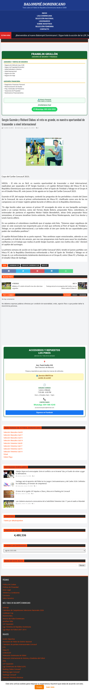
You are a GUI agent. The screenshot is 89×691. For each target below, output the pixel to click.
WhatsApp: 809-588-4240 (44, 405)
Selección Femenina (44, 26)
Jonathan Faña (8, 621)
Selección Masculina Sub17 (13, 435)
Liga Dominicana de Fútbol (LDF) (14, 666)
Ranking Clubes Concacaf (12, 669)
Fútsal (6, 454)
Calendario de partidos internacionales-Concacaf (20, 644)
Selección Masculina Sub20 (13, 432)
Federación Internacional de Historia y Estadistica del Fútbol (24, 658)
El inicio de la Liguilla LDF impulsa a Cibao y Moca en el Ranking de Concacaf (43, 491)
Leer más (50, 687)
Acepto (39, 687)
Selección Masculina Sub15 (13, 438)
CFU (4, 647)
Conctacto (6, 595)
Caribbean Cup (14, 265)
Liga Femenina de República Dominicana (17, 627)
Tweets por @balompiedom (13, 521)
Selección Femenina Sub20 (13, 443)
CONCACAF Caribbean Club (30, 265)
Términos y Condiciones (11, 593)
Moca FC (44, 265)
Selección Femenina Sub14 (13, 452)
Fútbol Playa (8, 457)
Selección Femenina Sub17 (13, 446)
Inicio (44, 13)
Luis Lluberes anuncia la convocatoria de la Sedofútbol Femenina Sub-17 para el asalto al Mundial (50, 501)
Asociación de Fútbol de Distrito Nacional (17, 642)
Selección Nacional (44, 18)
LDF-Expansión (8, 624)
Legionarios (44, 21)
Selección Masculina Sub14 (13, 440)
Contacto (44, 29)
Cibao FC (6, 650)
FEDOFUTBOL (8, 616)
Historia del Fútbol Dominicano (13, 619)
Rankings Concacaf (9, 675)
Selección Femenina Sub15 (13, 449)
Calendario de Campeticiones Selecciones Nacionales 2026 (23, 610)
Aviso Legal (7, 590)
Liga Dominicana (44, 16)
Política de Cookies (9, 584)
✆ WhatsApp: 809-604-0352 (44, 109)
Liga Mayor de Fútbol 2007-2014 (14, 630)
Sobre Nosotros (44, 24)
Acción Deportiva (9, 639)
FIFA (4, 661)
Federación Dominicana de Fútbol (14, 655)
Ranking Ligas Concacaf (11, 672)
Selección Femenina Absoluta (13, 677)
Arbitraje (6, 607)
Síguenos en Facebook (44, 412)
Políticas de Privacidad (10, 587)
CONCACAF (7, 653)
